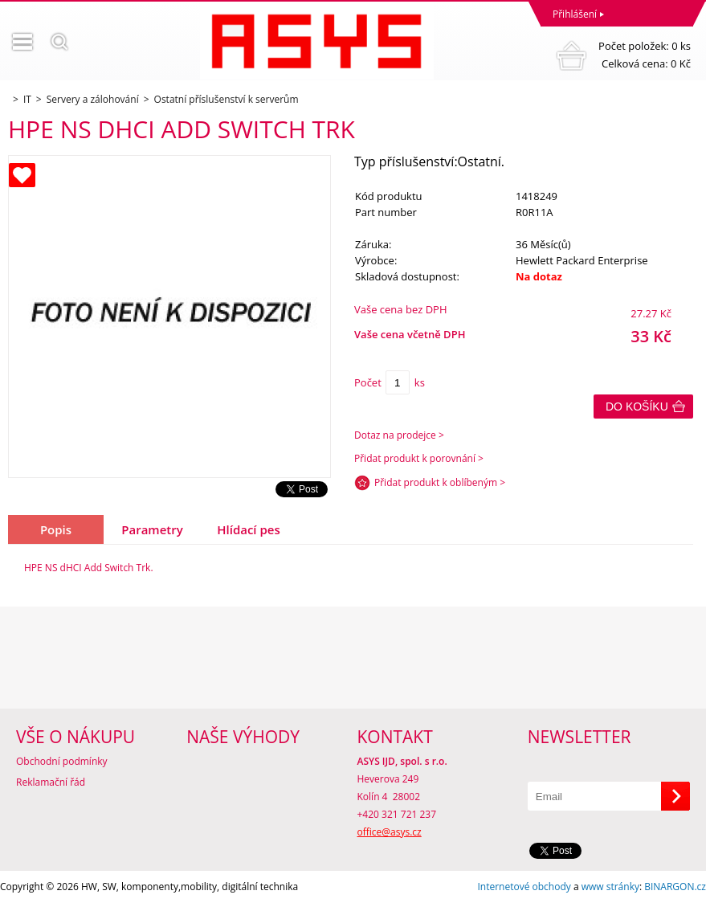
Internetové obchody (523, 886)
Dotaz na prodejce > (399, 435)
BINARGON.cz (675, 886)
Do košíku (637, 406)
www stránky (610, 886)
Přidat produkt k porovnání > (419, 458)
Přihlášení (575, 14)
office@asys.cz (389, 832)
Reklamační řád (50, 782)
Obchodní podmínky (62, 761)
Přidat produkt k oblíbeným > (439, 482)
